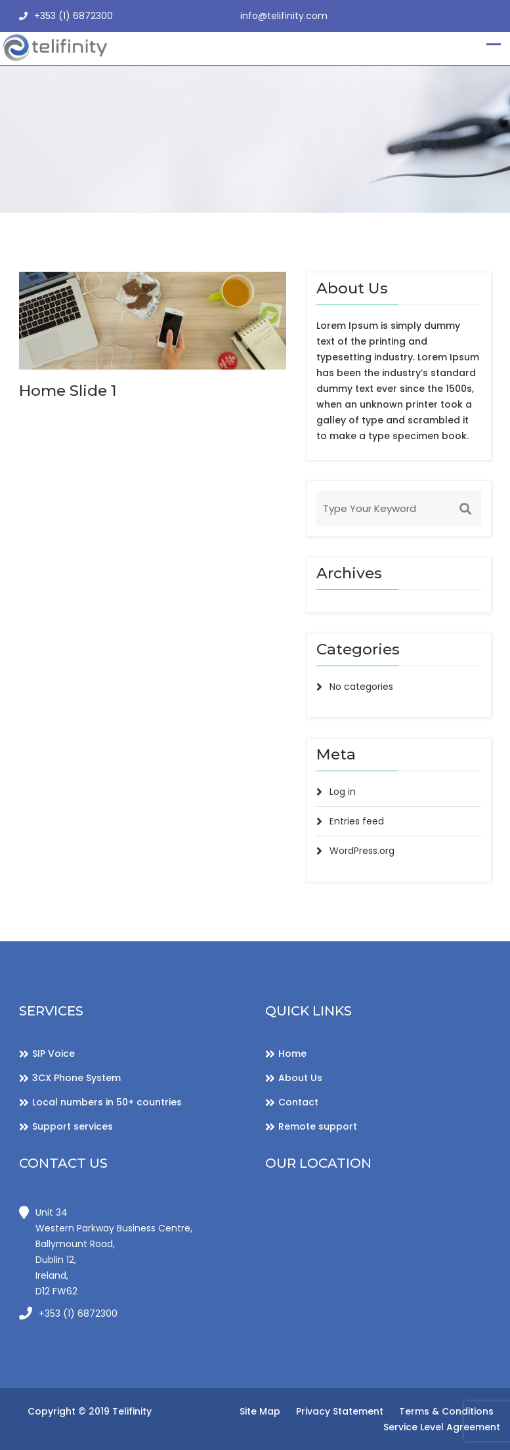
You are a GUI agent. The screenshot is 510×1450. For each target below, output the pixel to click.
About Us (300, 1077)
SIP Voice (53, 1053)
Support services (72, 1126)
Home (292, 1053)
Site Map (260, 1411)
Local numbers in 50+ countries (107, 1102)
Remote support (317, 1126)
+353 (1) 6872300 (66, 16)
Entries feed (356, 821)
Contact (298, 1102)
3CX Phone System (76, 1077)
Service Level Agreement (441, 1427)
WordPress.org (361, 850)
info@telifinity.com (284, 15)
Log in (342, 791)
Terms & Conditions (446, 1411)
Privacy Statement (339, 1411)
